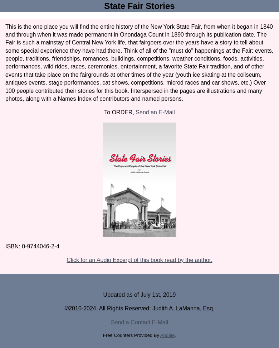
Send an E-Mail (155, 112)
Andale (167, 335)
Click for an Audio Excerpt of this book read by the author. (139, 260)
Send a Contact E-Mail (139, 322)
